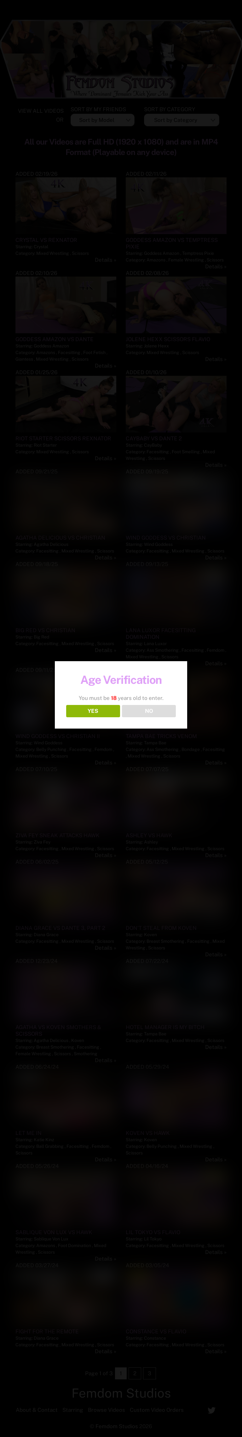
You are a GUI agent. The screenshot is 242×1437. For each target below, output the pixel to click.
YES (93, 711)
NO (149, 711)
